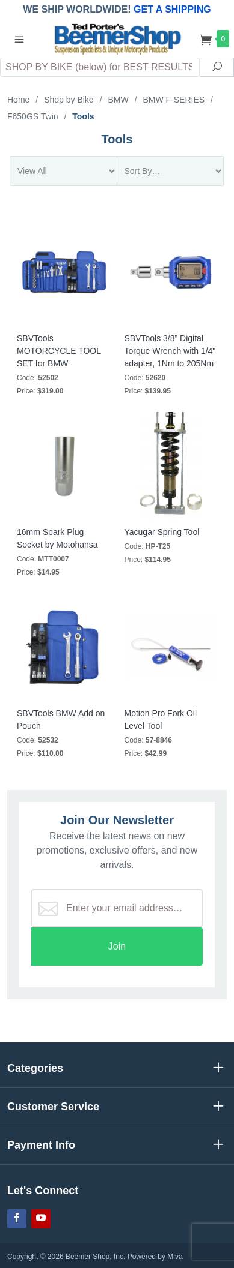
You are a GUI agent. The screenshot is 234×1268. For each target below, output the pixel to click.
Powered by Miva (155, 1256)
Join (117, 946)
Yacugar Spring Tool (162, 532)
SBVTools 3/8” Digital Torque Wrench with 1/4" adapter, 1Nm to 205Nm (170, 350)
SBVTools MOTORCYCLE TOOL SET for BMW (59, 350)
